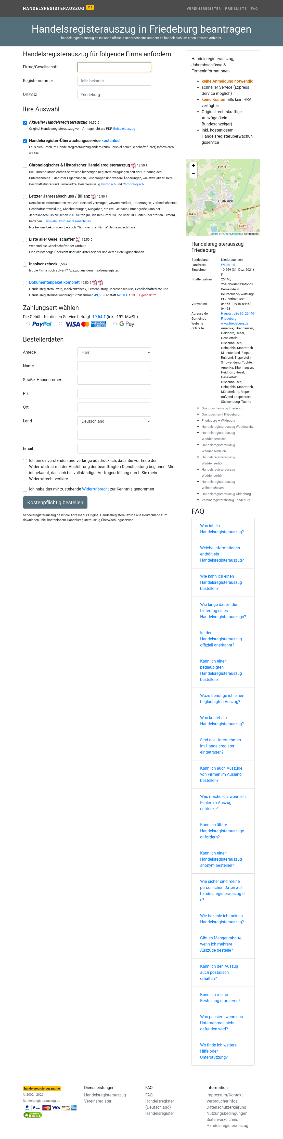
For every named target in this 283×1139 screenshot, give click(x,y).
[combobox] (114, 67)
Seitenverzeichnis (222, 1119)
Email (28, 448)
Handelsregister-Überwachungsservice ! (75, 140)
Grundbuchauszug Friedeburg (223, 408)
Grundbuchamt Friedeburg (221, 414)
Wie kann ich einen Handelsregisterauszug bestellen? (221, 582)
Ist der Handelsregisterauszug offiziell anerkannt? (221, 639)
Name (28, 366)
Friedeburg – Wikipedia (218, 420)
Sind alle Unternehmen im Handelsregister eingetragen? (220, 746)
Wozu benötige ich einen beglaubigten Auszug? (222, 698)
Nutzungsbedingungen (227, 1113)
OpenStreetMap (233, 233)
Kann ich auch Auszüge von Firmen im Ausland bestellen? (221, 774)
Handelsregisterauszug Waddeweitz (228, 427)
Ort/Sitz (30, 94)
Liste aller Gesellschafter (60, 239)
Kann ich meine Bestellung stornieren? (220, 997)
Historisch (108, 184)
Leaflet (214, 233)
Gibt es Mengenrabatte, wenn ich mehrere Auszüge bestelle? (221, 944)
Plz (26, 393)
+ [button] (193, 166)
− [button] (193, 174)
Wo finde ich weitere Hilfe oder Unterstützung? (218, 1051)
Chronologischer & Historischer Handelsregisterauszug (88, 165)
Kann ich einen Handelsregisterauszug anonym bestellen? (221, 859)
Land (27, 421)
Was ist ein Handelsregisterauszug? (222, 528)
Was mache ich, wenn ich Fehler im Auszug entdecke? (223, 802)
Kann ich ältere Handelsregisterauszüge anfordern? (222, 830)
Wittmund (228, 265)
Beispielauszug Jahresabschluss (67, 221)
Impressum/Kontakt (225, 1095)
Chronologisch (133, 184)
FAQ (254, 8)
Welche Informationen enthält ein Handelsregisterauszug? (222, 554)
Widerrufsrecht (95, 489)
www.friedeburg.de (234, 323)
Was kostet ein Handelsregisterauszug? (222, 720)
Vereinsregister (204, 8)
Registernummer (38, 80)
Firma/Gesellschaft (40, 66)
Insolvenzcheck (48, 264)
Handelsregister (159, 1113)
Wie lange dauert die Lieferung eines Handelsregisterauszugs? (223, 610)
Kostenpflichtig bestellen (55, 502)
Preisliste (236, 8)
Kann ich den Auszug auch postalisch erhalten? (219, 972)
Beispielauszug (124, 129)
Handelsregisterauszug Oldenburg (226, 494)
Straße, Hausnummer (42, 379)
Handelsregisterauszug (58, 8)
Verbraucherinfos (222, 1101)
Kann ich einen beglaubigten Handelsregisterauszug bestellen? (221, 670)
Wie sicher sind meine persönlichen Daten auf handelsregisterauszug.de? (222, 890)
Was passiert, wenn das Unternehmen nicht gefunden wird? (221, 1022)
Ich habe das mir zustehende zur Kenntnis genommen (91, 489)
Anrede (29, 352)
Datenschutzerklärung (226, 1107)
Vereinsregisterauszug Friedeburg (226, 500)
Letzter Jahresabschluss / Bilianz (68, 196)
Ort (26, 407)
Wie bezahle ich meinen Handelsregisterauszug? (222, 918)
